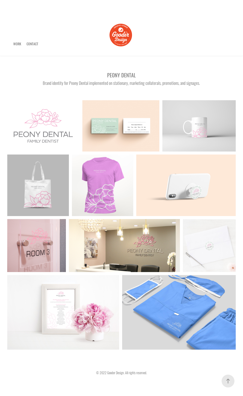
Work (17, 43)
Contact (32, 43)
